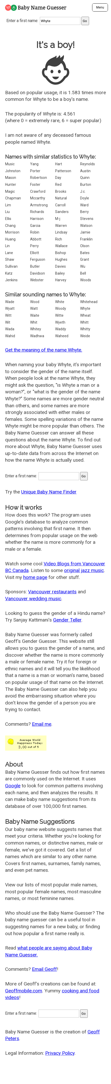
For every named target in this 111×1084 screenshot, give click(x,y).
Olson (84, 246)
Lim (8, 205)
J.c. (82, 191)
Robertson (38, 178)
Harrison (37, 219)
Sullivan (11, 266)
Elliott (34, 253)
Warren (61, 226)
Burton (85, 184)
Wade (9, 302)
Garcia (35, 226)
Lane (9, 253)
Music (10, 164)
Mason (10, 178)
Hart (58, 164)
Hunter (10, 184)
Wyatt (10, 308)
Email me (41, 724)
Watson (86, 226)
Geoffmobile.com (23, 991)
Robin (34, 232)
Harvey (60, 280)
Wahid (10, 336)
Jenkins (11, 280)
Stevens (86, 219)
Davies (60, 266)
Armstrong (39, 205)
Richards (37, 212)
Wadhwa (37, 336)
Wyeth (60, 322)
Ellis (8, 219)
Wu (82, 266)
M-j (57, 219)
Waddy (60, 329)
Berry (84, 212)
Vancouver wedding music (33, 599)
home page (35, 577)
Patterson (63, 171)
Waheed (61, 336)
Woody (60, 308)
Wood (34, 302)
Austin (85, 171)
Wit (7, 322)
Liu (7, 212)
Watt (34, 308)
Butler (35, 266)
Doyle (84, 198)
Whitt (84, 322)
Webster (37, 280)
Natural (61, 198)
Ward (84, 205)
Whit (33, 322)
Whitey (35, 329)
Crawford (37, 191)
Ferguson (37, 259)
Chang (10, 226)
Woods (85, 280)
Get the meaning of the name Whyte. (43, 350)
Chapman (13, 198)
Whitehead (88, 302)
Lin (7, 246)
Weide (85, 336)
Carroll (60, 205)
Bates (85, 253)
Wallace (61, 246)
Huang (10, 239)
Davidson (37, 273)
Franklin (86, 239)
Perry (34, 246)
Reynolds (87, 164)
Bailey (60, 273)
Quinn (85, 178)
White (59, 302)
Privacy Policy (60, 1053)
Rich (58, 239)
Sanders (62, 212)
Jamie (85, 232)
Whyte (85, 308)
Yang (34, 164)
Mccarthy (37, 198)
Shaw (9, 259)
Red (58, 184)
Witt (8, 315)
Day (58, 178)
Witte (59, 315)
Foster (35, 184)
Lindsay (61, 232)
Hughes (61, 259)
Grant (84, 259)
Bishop (60, 253)
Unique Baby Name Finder (49, 492)
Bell (83, 273)
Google (12, 786)
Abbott (35, 239)
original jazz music (84, 570)
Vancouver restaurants (52, 592)
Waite (34, 315)
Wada (9, 329)
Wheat (85, 315)
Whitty (85, 329)
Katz (9, 273)
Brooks (60, 191)
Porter (35, 171)
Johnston (12, 171)
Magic (10, 191)
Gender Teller (67, 620)
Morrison (12, 232)
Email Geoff (44, 969)
